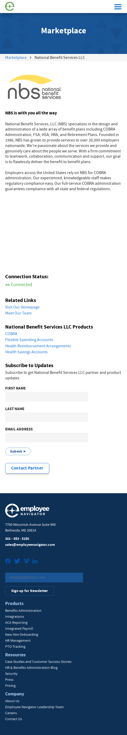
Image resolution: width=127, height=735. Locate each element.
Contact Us (13, 719)
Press (9, 679)
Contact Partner (27, 468)
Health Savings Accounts (26, 352)
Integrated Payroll (19, 628)
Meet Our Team (18, 313)
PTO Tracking (15, 646)
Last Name (14, 409)
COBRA (11, 333)
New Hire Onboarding (21, 634)
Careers (11, 713)
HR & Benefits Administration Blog (31, 667)
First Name (15, 388)
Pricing (10, 685)
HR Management (18, 640)
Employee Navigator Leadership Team (34, 707)
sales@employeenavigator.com (30, 544)
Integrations (14, 616)
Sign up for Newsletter (29, 590)
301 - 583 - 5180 (17, 538)
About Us (12, 701)
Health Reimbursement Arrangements (38, 346)
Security (11, 673)
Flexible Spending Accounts (29, 339)
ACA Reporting (16, 622)
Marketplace (16, 57)
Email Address (19, 429)
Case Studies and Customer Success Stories (38, 661)
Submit (16, 451)
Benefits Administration (23, 610)
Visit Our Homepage (22, 307)
